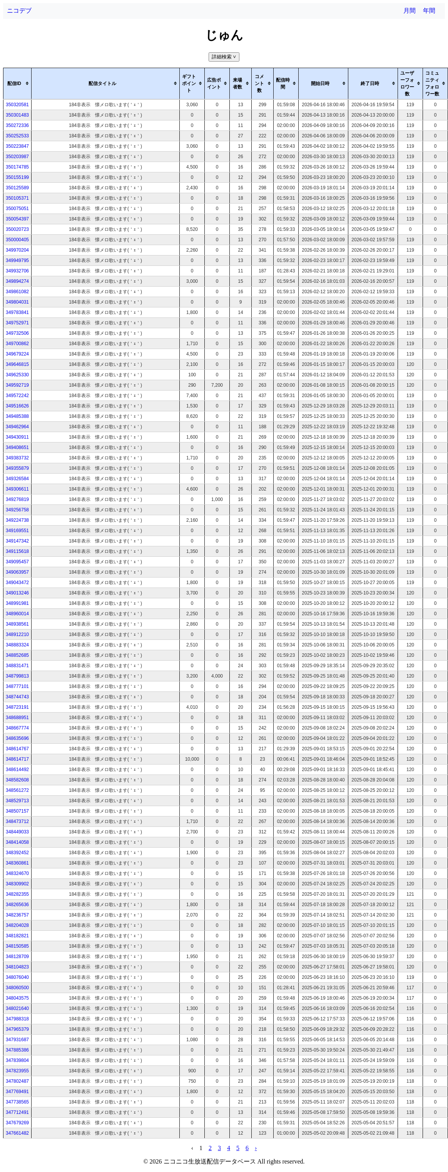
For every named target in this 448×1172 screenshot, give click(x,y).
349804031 (17, 302)
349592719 (17, 385)
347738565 (17, 1102)
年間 (429, 10)
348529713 (17, 800)
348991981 (17, 603)
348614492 (17, 769)
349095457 (17, 561)
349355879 (17, 468)
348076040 (17, 977)
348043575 (17, 998)
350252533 (17, 136)
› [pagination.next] (256, 1148)
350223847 (17, 146)
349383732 (17, 458)
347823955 (17, 1070)
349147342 (17, 541)
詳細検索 (224, 57)
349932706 (17, 271)
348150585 (17, 946)
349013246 (17, 593)
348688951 (17, 717)
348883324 (17, 645)
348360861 (17, 863)
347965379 (17, 1029)
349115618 (17, 551)
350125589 (17, 187)
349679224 (17, 354)
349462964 (17, 426)
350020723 (17, 229)
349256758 (17, 510)
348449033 (17, 832)
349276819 (17, 499)
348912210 (17, 634)
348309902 (17, 884)
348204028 (17, 925)
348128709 (17, 956)
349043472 (17, 582)
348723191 (17, 707)
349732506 (17, 333)
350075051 (17, 208)
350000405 (17, 239)
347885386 (17, 1050)
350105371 (17, 198)
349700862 (17, 343)
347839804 (17, 1060)
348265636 (17, 904)
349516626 (17, 406)
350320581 (17, 104)
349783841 (17, 312)
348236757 (17, 915)
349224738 (17, 520)
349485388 (17, 416)
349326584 (17, 478)
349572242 (17, 395)
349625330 (17, 374)
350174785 (17, 167)
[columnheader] (17, 83)
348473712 (17, 821)
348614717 (17, 759)
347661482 (17, 1133)
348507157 (17, 811)
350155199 (17, 177)
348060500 (17, 987)
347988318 (17, 1019)
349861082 (17, 291)
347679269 (17, 1122)
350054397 (17, 219)
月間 (409, 10)
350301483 (17, 115)
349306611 (17, 489)
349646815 (17, 364)
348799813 (17, 676)
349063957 (17, 572)
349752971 (17, 323)
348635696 (17, 738)
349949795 (17, 260)
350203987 (17, 156)
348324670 (17, 873)
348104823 (17, 967)
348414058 (17, 842)
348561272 (17, 790)
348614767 (17, 748)
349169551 (17, 530)
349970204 (17, 250)
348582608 (17, 780)
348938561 (17, 624)
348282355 (17, 894)
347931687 (17, 1039)
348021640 (17, 1008)
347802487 (17, 1081)
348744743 (17, 697)
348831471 (17, 665)
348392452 (17, 852)
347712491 (17, 1112)
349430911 (17, 437)
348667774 (17, 728)
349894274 (17, 281)
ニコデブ (19, 10)
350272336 (17, 125)
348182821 (17, 935)
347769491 (17, 1091)
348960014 (17, 613)
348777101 (17, 686)
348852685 (17, 655)
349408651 (17, 447)
